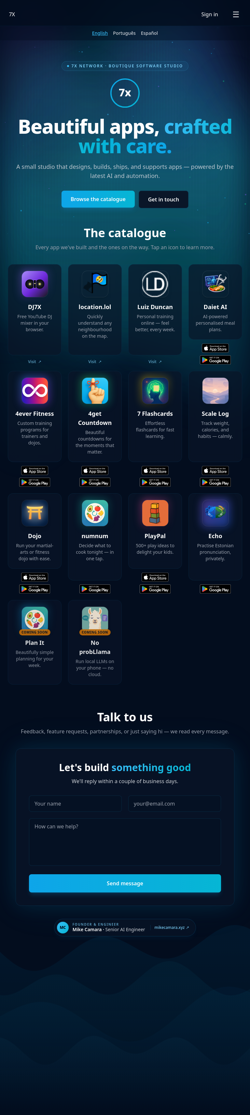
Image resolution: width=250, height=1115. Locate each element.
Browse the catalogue (98, 199)
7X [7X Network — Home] (12, 14)
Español (149, 33)
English (100, 33)
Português (124, 33)
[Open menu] (236, 14)
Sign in (209, 14)
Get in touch (163, 199)
